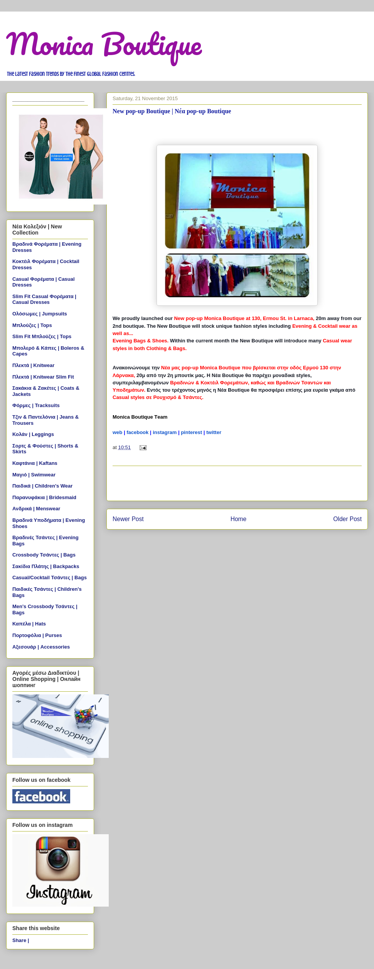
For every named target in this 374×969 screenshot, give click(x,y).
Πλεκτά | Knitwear (33, 365)
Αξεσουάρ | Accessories (41, 647)
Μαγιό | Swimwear (34, 475)
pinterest (191, 432)
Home (239, 519)
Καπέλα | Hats (29, 624)
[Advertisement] (237, 483)
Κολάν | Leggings (33, 434)
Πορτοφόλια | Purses (37, 635)
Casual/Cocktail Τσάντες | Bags (49, 577)
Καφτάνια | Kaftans (34, 463)
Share (19, 940)
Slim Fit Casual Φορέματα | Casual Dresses (44, 299)
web (117, 432)
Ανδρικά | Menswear (36, 508)
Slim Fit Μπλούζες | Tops (41, 336)
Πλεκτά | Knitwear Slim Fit (43, 377)
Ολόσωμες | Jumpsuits (39, 314)
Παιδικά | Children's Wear (42, 486)
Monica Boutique (104, 43)
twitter (213, 432)
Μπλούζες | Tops (32, 325)
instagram (165, 432)
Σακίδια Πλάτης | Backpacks (45, 566)
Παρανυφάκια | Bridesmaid (44, 497)
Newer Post (128, 519)
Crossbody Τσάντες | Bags (44, 555)
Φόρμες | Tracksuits (36, 405)
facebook (137, 432)
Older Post (347, 519)
